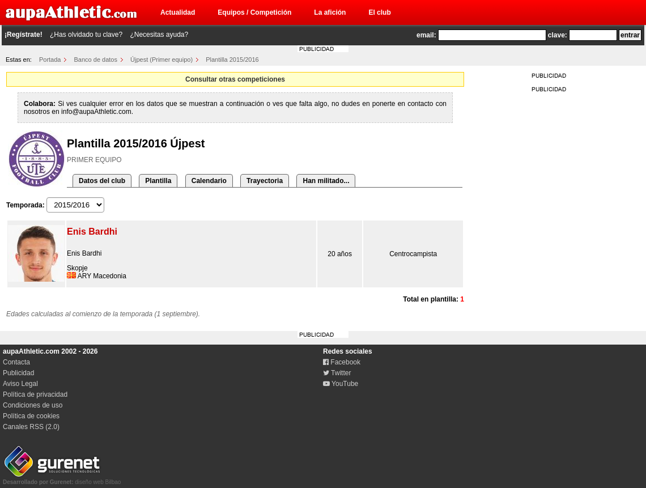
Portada (50, 59)
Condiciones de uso (32, 405)
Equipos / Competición (254, 12)
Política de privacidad (35, 394)
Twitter (337, 373)
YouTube (340, 384)
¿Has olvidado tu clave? (86, 35)
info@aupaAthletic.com (96, 112)
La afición (330, 12)
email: (426, 35)
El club (379, 12)
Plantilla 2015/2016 (232, 59)
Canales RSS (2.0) (31, 427)
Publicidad (18, 373)
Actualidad (177, 12)
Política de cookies (31, 416)
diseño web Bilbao (62, 479)
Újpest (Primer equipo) (161, 59)
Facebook (341, 362)
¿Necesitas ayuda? (159, 35)
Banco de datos (95, 59)
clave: (557, 35)
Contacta (16, 362)
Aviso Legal (20, 384)
